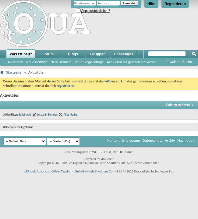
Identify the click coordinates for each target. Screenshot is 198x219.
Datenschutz (152, 140)
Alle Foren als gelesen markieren (131, 62)
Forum (48, 54)
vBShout (29, 171)
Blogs (73, 54)
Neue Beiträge (37, 62)
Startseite (14, 72)
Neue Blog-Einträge (89, 62)
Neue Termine (61, 62)
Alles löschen (71, 114)
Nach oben (186, 140)
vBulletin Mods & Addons (91, 171)
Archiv (170, 140)
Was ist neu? (21, 54)
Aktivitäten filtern (177, 105)
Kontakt (113, 140)
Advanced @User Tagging (54, 171)
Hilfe (151, 4)
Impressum (131, 140)
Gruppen (98, 54)
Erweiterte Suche (179, 62)
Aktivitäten (15, 62)
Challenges (123, 54)
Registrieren (175, 4)
